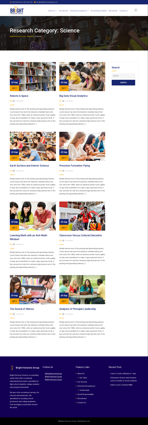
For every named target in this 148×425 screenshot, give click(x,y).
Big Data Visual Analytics (73, 95)
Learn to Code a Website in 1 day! (123, 374)
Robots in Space (19, 95)
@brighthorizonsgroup (53, 374)
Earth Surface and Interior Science (29, 165)
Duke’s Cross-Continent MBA (121, 385)
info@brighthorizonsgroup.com (46, 2)
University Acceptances (78, 11)
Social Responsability (98, 11)
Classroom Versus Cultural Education (80, 235)
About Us (51, 11)
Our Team (83, 378)
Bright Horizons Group (53, 377)
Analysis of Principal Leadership (77, 309)
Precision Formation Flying (74, 165)
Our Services (63, 11)
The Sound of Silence (22, 309)
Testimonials (84, 390)
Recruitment (113, 11)
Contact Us (123, 11)
